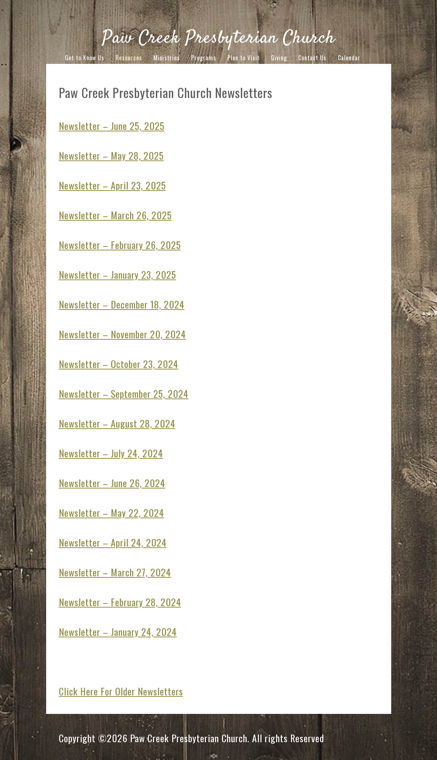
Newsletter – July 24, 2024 (111, 453)
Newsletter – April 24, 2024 (113, 542)
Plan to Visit (243, 57)
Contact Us (312, 57)
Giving (279, 57)
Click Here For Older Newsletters (121, 691)
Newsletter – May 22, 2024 (111, 513)
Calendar (349, 57)
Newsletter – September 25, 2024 (124, 394)
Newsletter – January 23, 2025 (117, 274)
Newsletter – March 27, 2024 (115, 572)
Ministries (166, 57)
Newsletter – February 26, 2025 (120, 245)
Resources (129, 57)
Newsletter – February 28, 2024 (120, 602)
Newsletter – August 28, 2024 (117, 423)
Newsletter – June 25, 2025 (112, 126)
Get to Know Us (84, 57)
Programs (203, 57)
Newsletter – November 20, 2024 (122, 334)
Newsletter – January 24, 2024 (118, 632)
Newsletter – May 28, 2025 (111, 155)
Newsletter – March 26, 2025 (115, 215)
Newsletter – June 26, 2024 (112, 483)
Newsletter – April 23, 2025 (112, 185)
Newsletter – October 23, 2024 (118, 364)
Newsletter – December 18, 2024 (122, 304)
